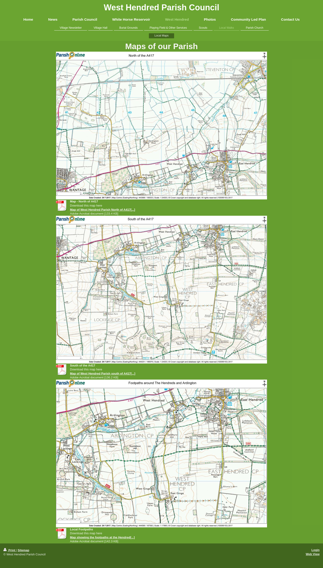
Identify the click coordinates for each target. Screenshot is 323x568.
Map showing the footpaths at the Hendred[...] (102, 537)
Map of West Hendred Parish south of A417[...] (102, 373)
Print (9, 550)
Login (316, 550)
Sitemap (23, 550)
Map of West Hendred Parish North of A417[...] (102, 209)
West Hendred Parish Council (161, 7)
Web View (313, 554)
